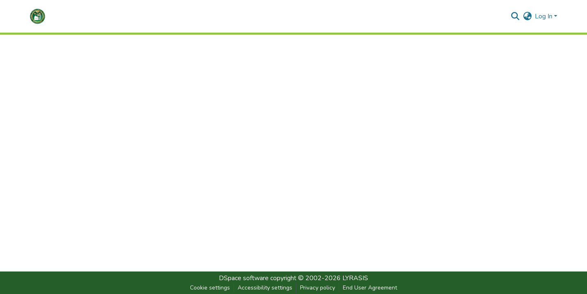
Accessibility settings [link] (265, 288)
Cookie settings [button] (210, 288)
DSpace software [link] (244, 278)
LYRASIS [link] (355, 278)
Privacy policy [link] (317, 288)
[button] (37, 16)
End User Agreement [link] (370, 288)
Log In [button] (544, 16)
